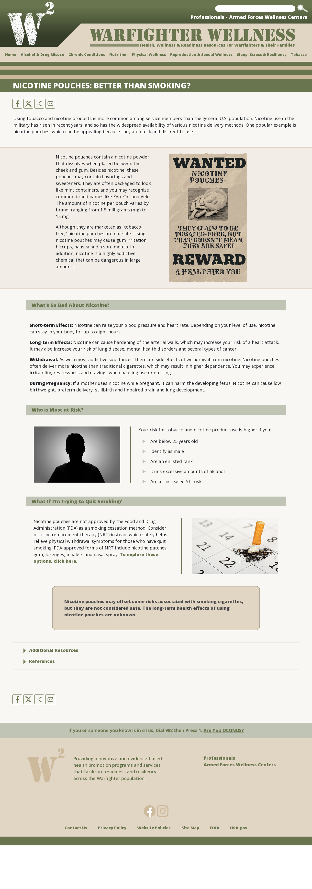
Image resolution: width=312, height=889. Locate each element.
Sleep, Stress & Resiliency (262, 54)
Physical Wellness (149, 54)
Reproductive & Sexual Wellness (201, 54)
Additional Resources (50, 694)
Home (10, 54)
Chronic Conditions (86, 54)
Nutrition (118, 54)
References (39, 705)
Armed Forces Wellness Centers (268, 17)
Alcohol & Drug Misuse (42, 54)
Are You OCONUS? (223, 774)
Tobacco (299, 54)
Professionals (207, 17)
